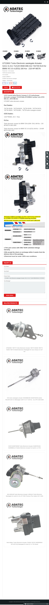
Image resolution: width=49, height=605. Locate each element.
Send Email (16, 87)
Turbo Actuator (9, 80)
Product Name (7, 276)
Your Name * (6, 266)
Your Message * (7, 281)
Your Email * (6, 271)
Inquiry (6, 87)
